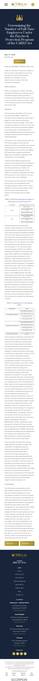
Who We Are (19, 578)
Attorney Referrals (19, 581)
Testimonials (19, 588)
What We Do (19, 584)
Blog (19, 591)
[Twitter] (14, 654)
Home (19, 571)
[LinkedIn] (17, 654)
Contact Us (19, 61)
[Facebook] (21, 654)
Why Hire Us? (19, 574)
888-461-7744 (19, 562)
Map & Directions (19, 610)
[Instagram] (25, 654)
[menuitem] (7, 674)
